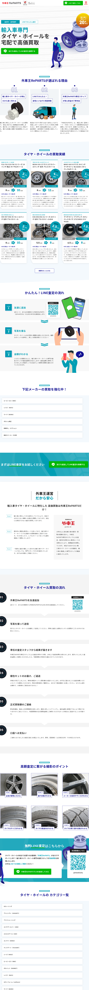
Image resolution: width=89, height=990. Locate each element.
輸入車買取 (25, 958)
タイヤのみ (65, 917)
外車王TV (25, 968)
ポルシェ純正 (8, 407)
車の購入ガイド (26, 961)
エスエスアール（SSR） (40, 887)
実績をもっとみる (44, 271)
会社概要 (55, 958)
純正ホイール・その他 (68, 407)
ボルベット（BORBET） (11, 901)
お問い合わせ (56, 961)
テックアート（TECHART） (12, 894)
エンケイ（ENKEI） (67, 887)
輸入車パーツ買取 (27, 963)
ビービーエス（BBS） (10, 401)
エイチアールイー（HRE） (11, 887)
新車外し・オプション (39, 407)
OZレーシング (8, 880)
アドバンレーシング (67, 880)
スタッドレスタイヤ (38, 917)
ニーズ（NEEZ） (38, 894)
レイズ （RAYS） (38, 401)
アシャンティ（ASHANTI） (41, 880)
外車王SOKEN (26, 966)
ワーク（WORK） (67, 401)
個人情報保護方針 (58, 963)
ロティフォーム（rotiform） (70, 901)
